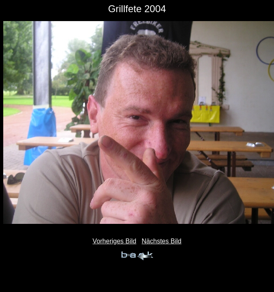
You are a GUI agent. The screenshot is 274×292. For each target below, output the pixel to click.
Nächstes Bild (161, 241)
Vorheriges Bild (114, 241)
